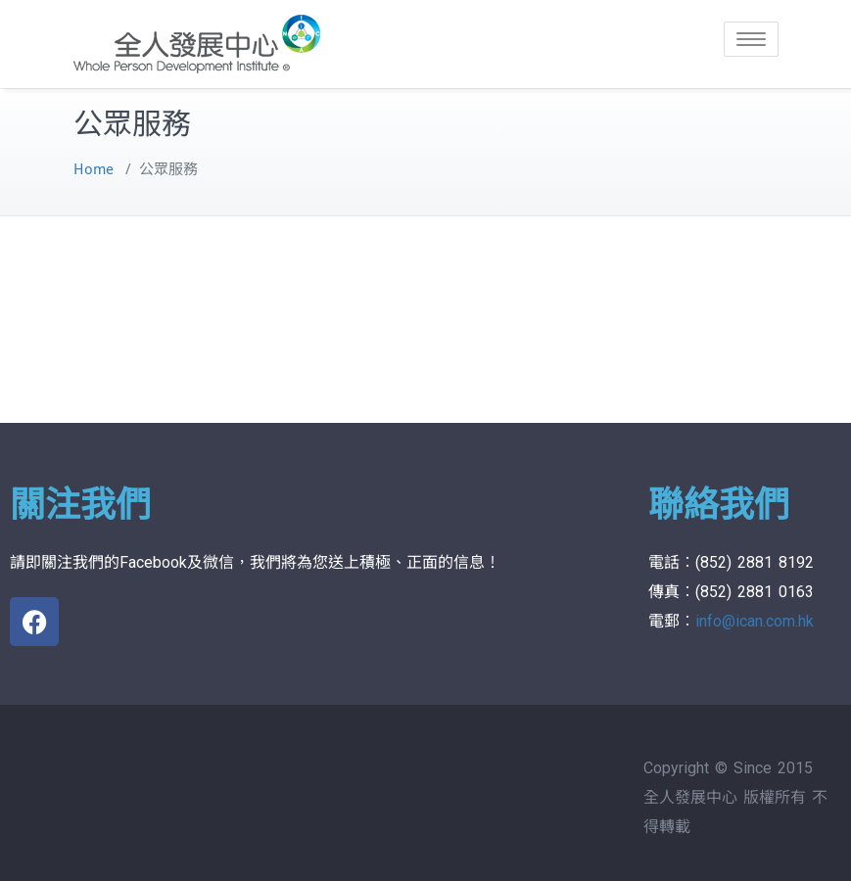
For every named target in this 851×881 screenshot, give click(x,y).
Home (93, 169)
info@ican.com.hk (754, 621)
